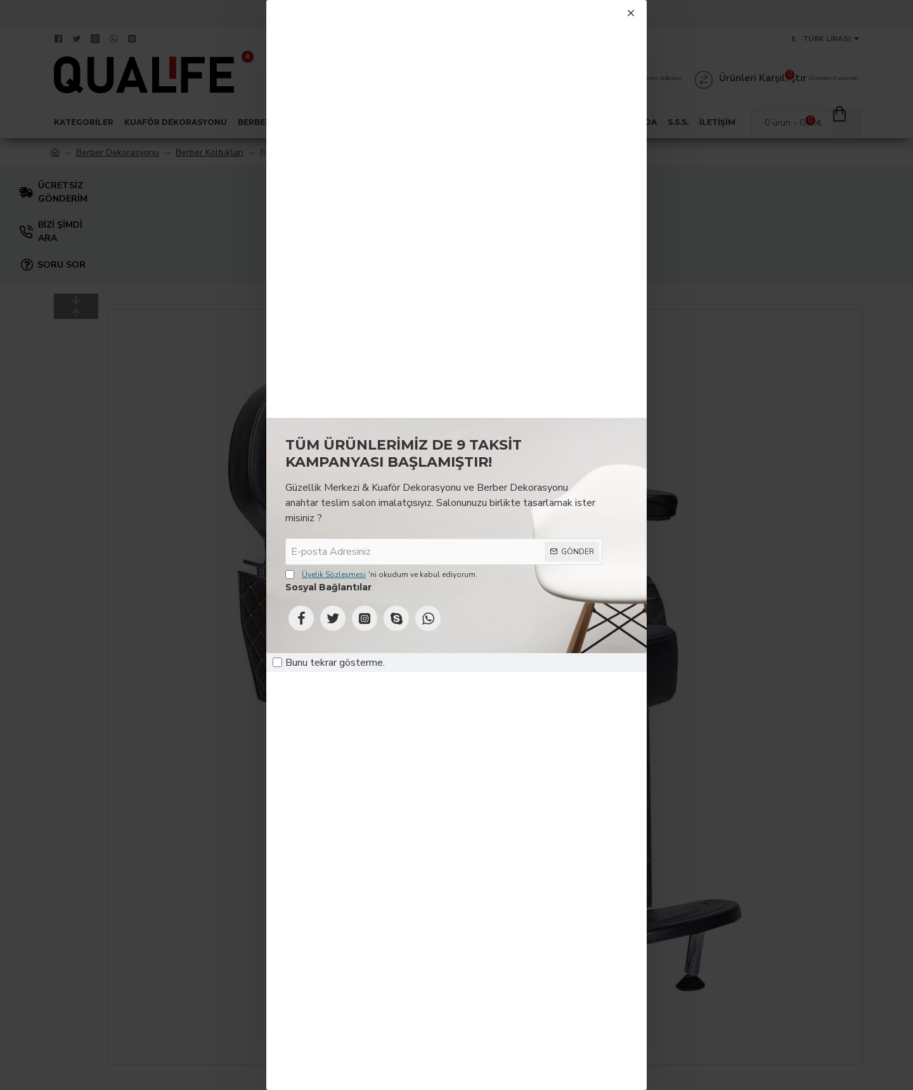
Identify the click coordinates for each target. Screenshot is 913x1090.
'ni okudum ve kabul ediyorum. (381, 574)
